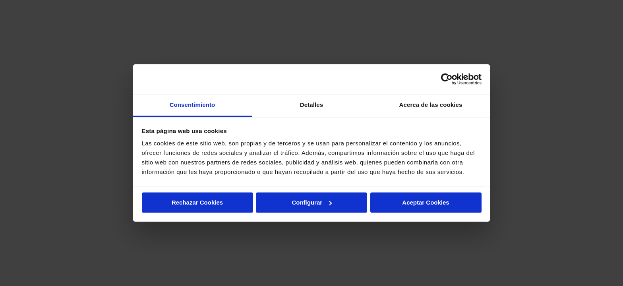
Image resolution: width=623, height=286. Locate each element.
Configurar (312, 202)
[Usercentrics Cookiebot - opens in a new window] (447, 79)
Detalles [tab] (311, 104)
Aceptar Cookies (425, 202)
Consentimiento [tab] (192, 104)
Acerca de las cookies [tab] (430, 104)
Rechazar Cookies (197, 202)
